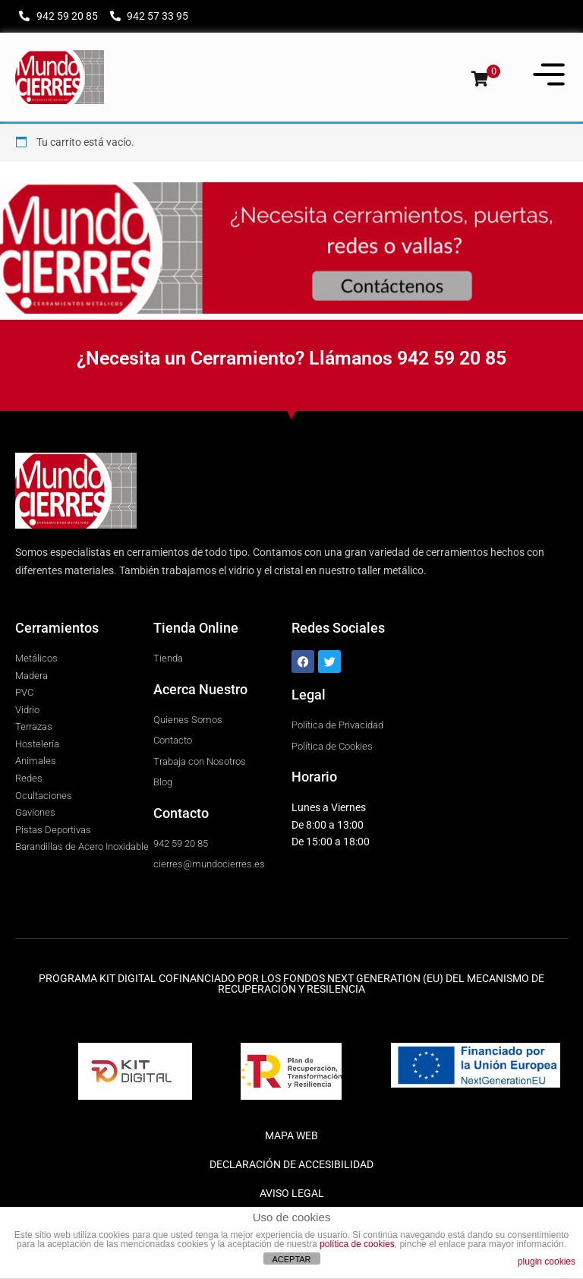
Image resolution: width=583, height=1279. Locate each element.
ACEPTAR (291, 1259)
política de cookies (357, 1244)
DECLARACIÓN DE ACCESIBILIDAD (291, 1164)
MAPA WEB (291, 1135)
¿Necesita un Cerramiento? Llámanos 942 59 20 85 (291, 358)
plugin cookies (546, 1261)
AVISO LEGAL (292, 1193)
